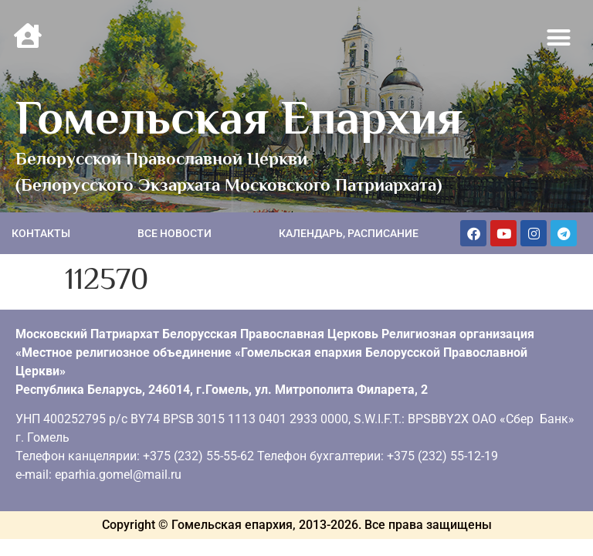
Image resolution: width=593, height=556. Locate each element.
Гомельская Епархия (239, 117)
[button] (559, 38)
